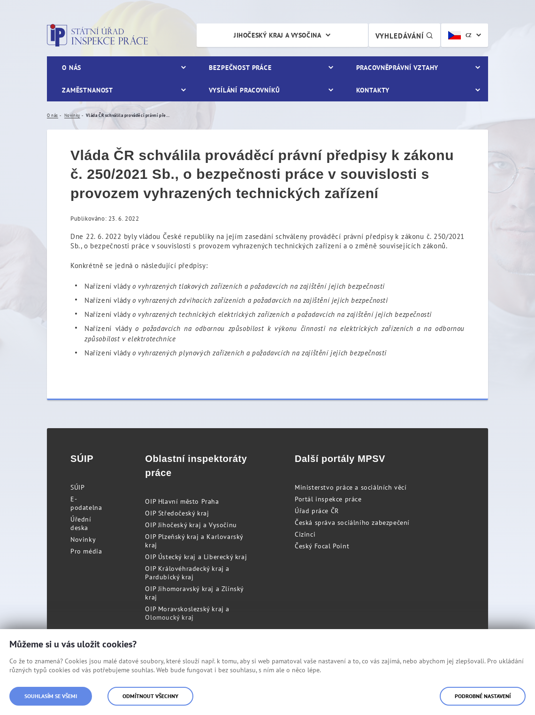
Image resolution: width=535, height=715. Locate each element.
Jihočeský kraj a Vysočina (277, 35)
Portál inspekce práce (328, 499)
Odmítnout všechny (150, 696)
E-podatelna (86, 503)
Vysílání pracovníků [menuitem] (244, 90)
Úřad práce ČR (317, 511)
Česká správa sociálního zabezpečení (352, 522)
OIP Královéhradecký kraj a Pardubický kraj (187, 572)
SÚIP (77, 487)
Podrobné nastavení (483, 696)
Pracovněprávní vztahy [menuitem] (397, 67)
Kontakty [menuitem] (373, 90)
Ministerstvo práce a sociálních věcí (351, 487)
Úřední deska (81, 523)
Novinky (83, 539)
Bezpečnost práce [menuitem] (240, 67)
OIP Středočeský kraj (177, 513)
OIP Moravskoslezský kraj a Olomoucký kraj (187, 613)
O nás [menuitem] (71, 67)
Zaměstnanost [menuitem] (87, 90)
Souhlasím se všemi (50, 696)
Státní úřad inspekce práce (97, 35)
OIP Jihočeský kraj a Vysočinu (191, 525)
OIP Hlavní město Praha (182, 501)
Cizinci (305, 534)
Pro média (86, 551)
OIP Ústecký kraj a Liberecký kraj (196, 557)
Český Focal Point (322, 546)
